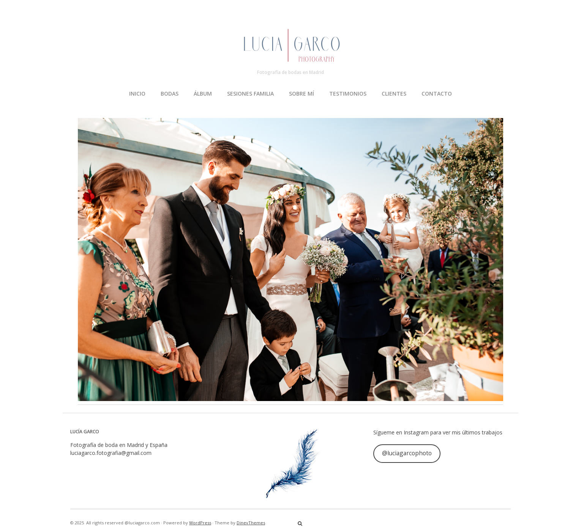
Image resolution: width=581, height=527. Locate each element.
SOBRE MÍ (301, 93)
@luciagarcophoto (407, 453)
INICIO (137, 93)
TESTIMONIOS (347, 93)
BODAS (169, 93)
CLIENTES (394, 93)
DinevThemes (251, 522)
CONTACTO (437, 93)
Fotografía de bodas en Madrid (290, 72)
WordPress (200, 522)
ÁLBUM (203, 93)
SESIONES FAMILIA (250, 93)
